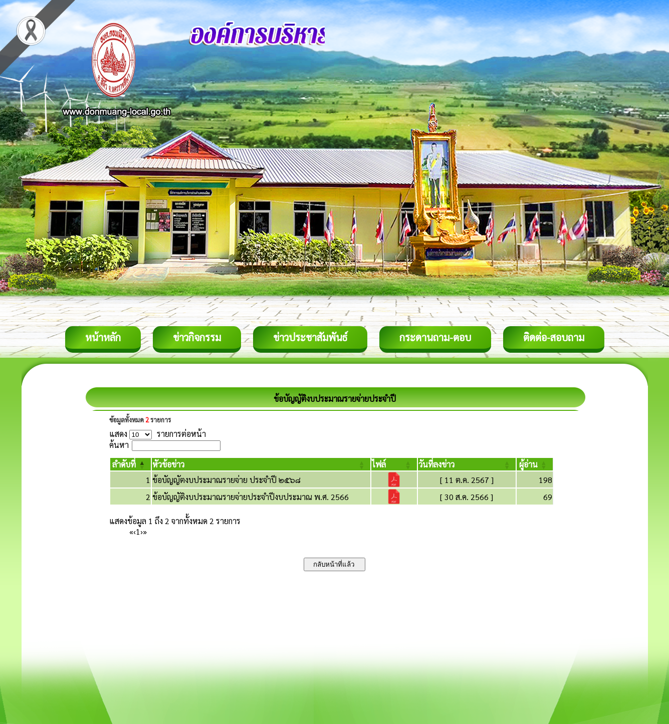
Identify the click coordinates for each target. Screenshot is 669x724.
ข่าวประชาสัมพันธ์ (310, 337)
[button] (124, 464)
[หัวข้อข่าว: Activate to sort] (261, 464)
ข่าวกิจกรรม (197, 337)
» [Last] (145, 531)
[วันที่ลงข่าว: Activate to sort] (467, 464)
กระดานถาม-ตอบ (435, 337)
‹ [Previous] (134, 531)
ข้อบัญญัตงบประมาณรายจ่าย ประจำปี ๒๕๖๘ (226, 479)
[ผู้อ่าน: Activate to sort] (535, 464)
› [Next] (141, 531)
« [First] (131, 531)
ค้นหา (119, 444)
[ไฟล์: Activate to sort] (393, 464)
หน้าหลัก (103, 337)
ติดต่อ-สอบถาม (553, 337)
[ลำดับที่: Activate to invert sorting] (130, 464)
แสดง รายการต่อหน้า (157, 433)
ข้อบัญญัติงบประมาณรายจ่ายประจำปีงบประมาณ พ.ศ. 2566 (250, 497)
